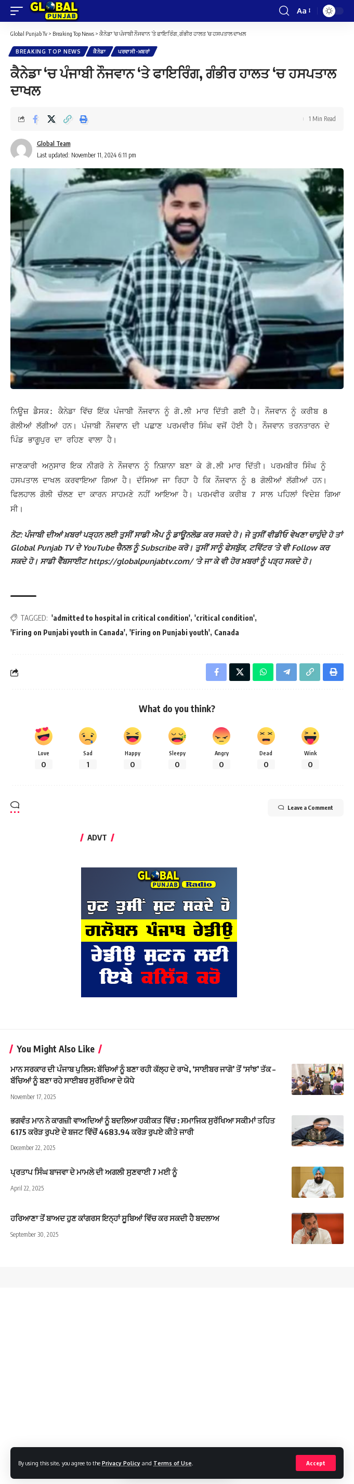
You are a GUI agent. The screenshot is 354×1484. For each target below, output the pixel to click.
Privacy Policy (121, 1463)
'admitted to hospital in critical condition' (120, 610)
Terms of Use (172, 1463)
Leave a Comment (305, 800)
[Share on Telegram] (286, 665)
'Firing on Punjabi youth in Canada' (67, 625)
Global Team (54, 144)
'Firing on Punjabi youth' (169, 625)
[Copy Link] (67, 119)
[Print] (83, 119)
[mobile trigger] (19, 11)
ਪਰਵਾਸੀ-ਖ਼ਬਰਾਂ (134, 51)
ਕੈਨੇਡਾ (99, 51)
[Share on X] (51, 119)
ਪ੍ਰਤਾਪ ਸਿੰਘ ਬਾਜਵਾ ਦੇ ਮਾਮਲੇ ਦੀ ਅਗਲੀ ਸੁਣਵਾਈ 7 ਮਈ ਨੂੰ (93, 1164)
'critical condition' (224, 610)
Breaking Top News (48, 51)
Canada (226, 625)
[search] (284, 11)
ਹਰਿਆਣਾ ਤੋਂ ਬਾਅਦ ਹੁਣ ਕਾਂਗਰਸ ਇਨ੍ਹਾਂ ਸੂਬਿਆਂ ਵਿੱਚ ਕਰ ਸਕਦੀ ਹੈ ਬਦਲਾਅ (114, 1210)
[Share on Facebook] (35, 119)
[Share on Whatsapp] (263, 665)
